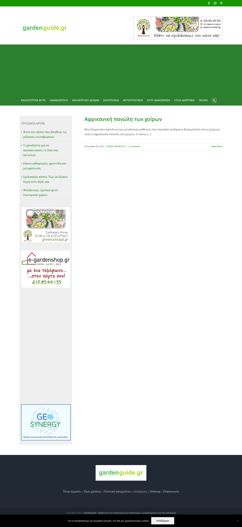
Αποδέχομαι (162, 520)
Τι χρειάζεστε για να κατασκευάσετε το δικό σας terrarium (40, 150)
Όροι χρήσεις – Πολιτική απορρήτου (107, 491)
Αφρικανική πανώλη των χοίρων (123, 119)
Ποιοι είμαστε (72, 491)
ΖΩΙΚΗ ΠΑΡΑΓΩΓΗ (116, 146)
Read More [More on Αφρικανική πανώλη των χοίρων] (217, 146)
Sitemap (155, 491)
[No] (237, 520)
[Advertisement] (121, 70)
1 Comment (134, 146)
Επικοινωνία (171, 491)
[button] (214, 100)
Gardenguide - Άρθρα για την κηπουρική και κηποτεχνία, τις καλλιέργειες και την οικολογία (129, 512)
